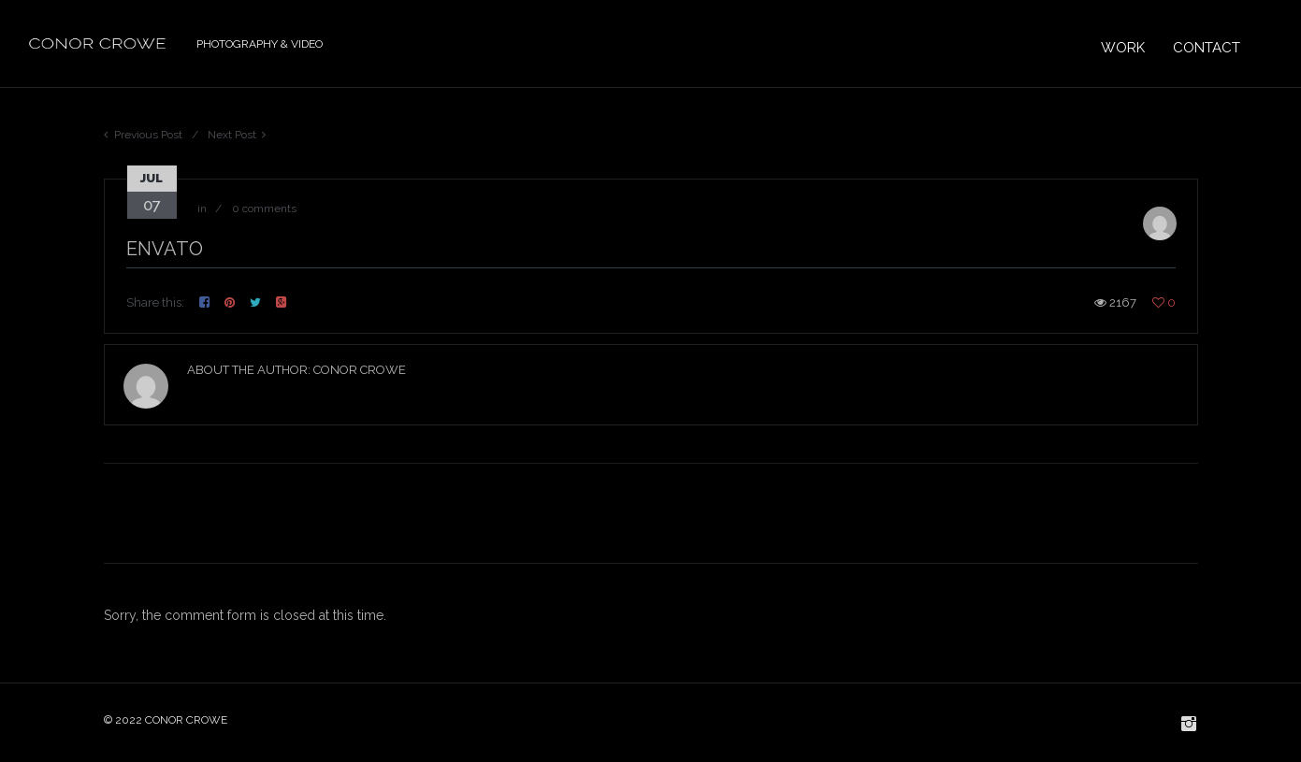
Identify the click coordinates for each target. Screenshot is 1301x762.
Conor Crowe (359, 370)
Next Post (232, 134)
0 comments (264, 208)
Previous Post (148, 134)
